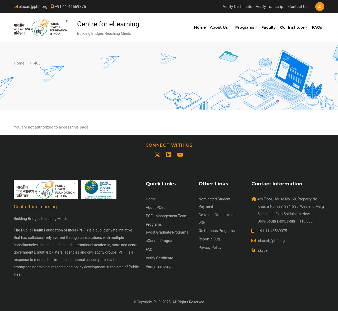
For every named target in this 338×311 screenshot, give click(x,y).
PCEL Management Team (166, 216)
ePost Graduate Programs (167, 232)
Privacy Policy (210, 247)
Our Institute (292, 27)
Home (200, 27)
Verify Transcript (270, 6)
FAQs (317, 27)
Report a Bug (209, 239)
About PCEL (155, 207)
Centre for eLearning (108, 24)
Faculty (268, 27)
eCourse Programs (161, 241)
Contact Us (298, 6)
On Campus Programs (217, 231)
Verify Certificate (237, 6)
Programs (244, 27)
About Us (219, 27)
